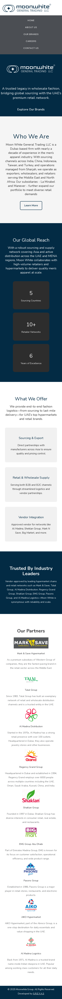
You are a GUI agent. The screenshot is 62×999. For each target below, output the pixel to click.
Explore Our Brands (31, 109)
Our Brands (31, 34)
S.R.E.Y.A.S (38, 993)
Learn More (31, 205)
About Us (31, 27)
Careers (31, 41)
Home (31, 20)
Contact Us (31, 48)
